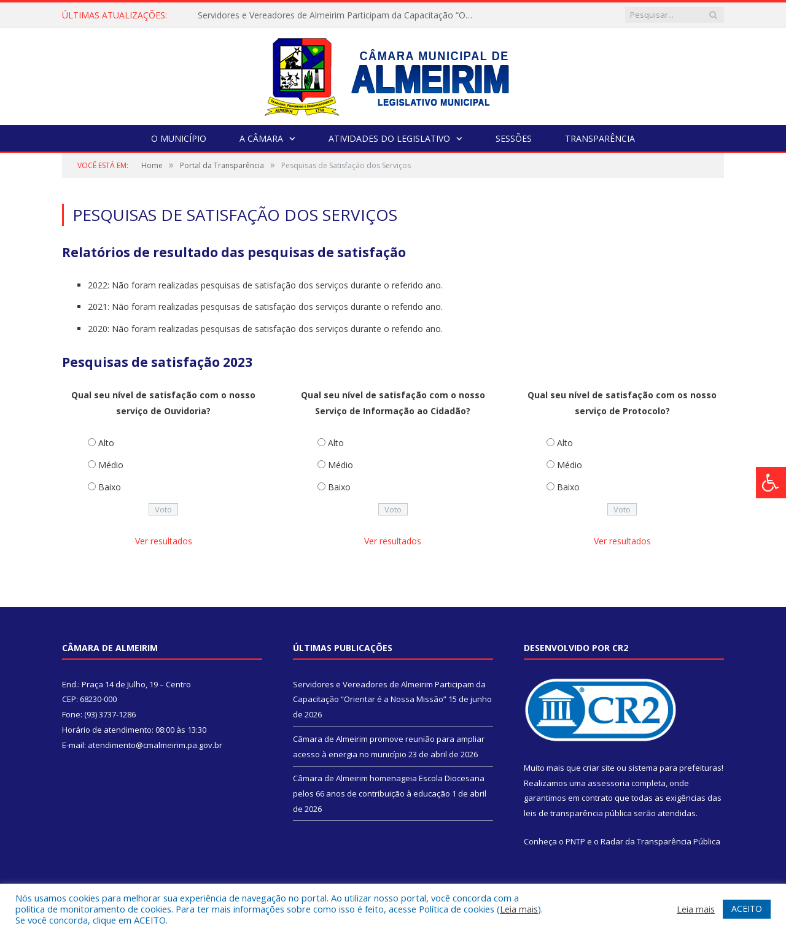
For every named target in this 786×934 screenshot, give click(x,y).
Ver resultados (163, 541)
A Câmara (261, 138)
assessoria (608, 783)
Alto (106, 443)
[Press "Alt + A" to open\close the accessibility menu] (771, 482)
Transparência (600, 138)
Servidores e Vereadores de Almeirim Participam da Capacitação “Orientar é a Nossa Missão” (339, 15)
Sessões (514, 138)
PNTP (575, 841)
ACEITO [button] (746, 908)
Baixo (109, 487)
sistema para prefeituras (675, 767)
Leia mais (519, 909)
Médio (110, 465)
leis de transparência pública (578, 813)
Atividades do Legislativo (389, 138)
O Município (178, 138)
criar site (599, 767)
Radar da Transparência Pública (660, 841)
